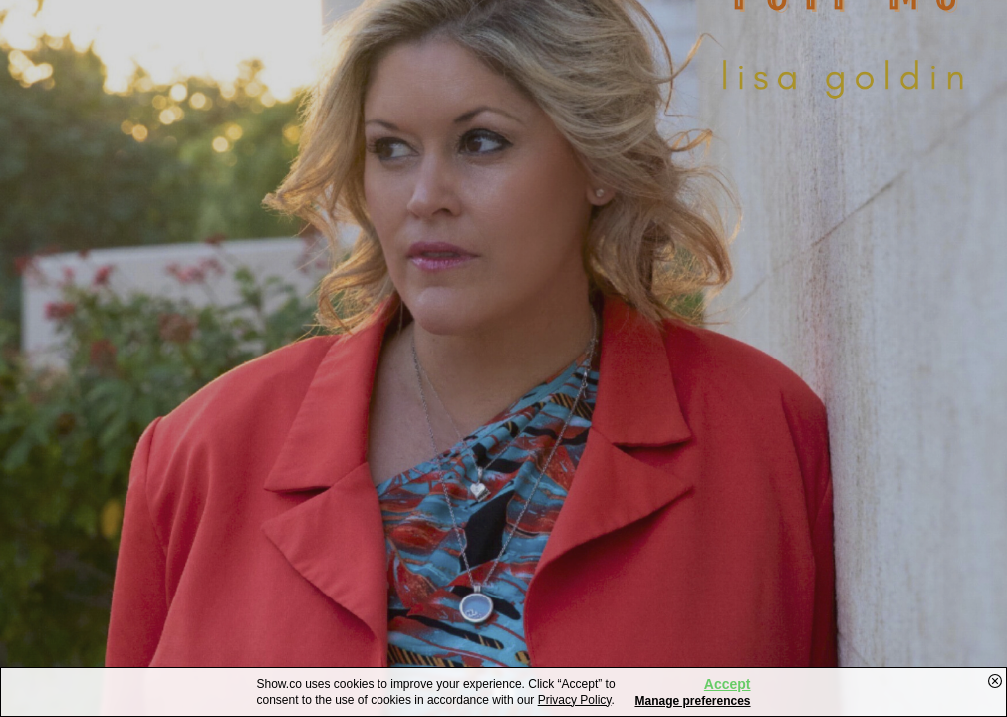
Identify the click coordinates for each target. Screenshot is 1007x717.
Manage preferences (692, 701)
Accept (727, 684)
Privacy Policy (575, 700)
